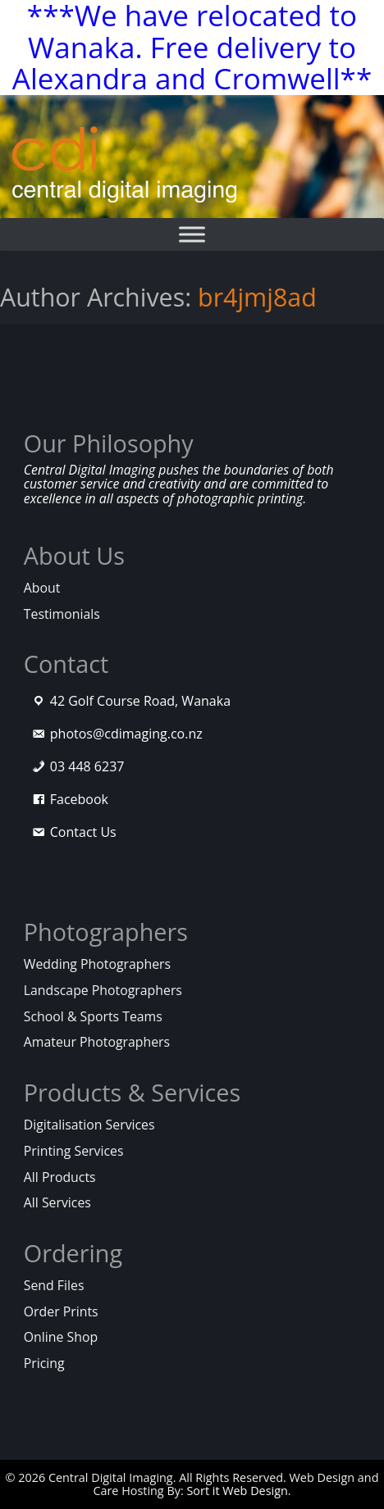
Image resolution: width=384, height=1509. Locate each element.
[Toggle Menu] (192, 235)
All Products (60, 1177)
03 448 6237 (87, 766)
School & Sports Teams (93, 1016)
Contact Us (83, 832)
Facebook (79, 799)
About (42, 588)
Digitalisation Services (89, 1125)
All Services (57, 1202)
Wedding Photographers (97, 964)
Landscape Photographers (103, 990)
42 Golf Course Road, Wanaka (140, 701)
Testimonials (62, 614)
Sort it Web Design (236, 1490)
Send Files (54, 1285)
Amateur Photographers (97, 1042)
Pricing (44, 1363)
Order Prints (61, 1311)
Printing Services (74, 1151)
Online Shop (61, 1337)
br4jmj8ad (257, 297)
